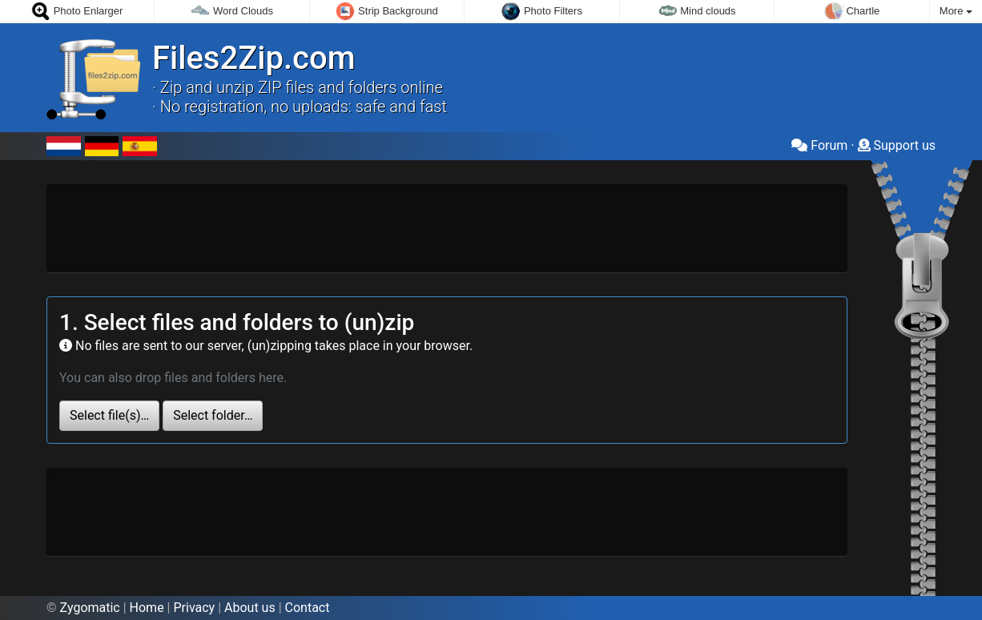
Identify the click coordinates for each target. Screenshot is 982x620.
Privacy (194, 607)
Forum (819, 145)
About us (250, 607)
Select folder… (212, 415)
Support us (897, 145)
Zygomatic (90, 607)
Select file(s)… (109, 415)
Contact (307, 607)
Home (147, 607)
